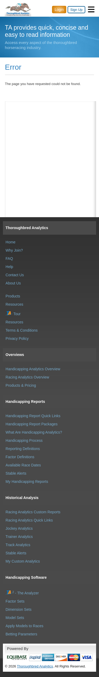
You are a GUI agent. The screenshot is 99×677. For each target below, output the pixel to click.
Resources (14, 304)
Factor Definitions (20, 457)
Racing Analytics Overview (27, 377)
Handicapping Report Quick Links (33, 416)
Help (9, 267)
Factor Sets (15, 601)
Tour (13, 314)
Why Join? (14, 250)
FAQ (9, 258)
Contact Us (15, 275)
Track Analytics (18, 545)
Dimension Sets (18, 609)
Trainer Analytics (19, 537)
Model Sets (15, 618)
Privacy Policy (17, 338)
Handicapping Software (26, 577)
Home (10, 242)
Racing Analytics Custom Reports (33, 512)
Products (13, 296)
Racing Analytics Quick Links (29, 520)
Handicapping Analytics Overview (33, 369)
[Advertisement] (50, 127)
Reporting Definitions (23, 449)
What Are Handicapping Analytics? (34, 432)
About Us (13, 283)
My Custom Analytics (23, 561)
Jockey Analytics (19, 528)
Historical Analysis (22, 498)
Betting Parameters (21, 634)
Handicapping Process (24, 440)
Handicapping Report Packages (32, 424)
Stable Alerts (16, 473)
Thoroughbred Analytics (27, 228)
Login (59, 9)
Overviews (15, 355)
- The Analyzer (22, 593)
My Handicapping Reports (27, 481)
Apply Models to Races (24, 626)
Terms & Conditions (21, 330)
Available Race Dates (23, 465)
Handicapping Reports (25, 401)
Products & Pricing (21, 385)
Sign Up (76, 10)
